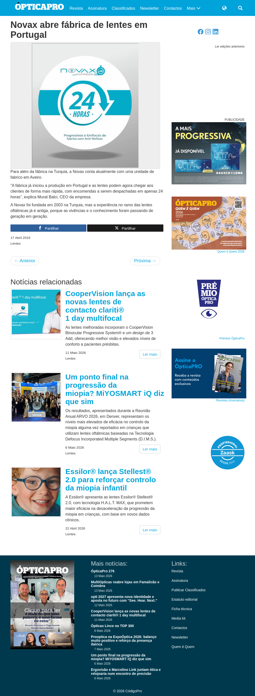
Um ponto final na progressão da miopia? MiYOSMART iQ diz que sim (114, 389)
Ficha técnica (182, 609)
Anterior (24, 260)
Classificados (123, 8)
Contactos (173, 8)
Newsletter (149, 8)
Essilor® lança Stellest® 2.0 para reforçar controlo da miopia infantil (110, 479)
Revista (76, 8)
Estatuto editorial (184, 599)
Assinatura (97, 8)
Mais (193, 8)
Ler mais (150, 354)
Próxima (145, 260)
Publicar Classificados (189, 590)
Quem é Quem (183, 647)
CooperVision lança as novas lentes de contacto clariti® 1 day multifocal (105, 305)
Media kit (179, 618)
